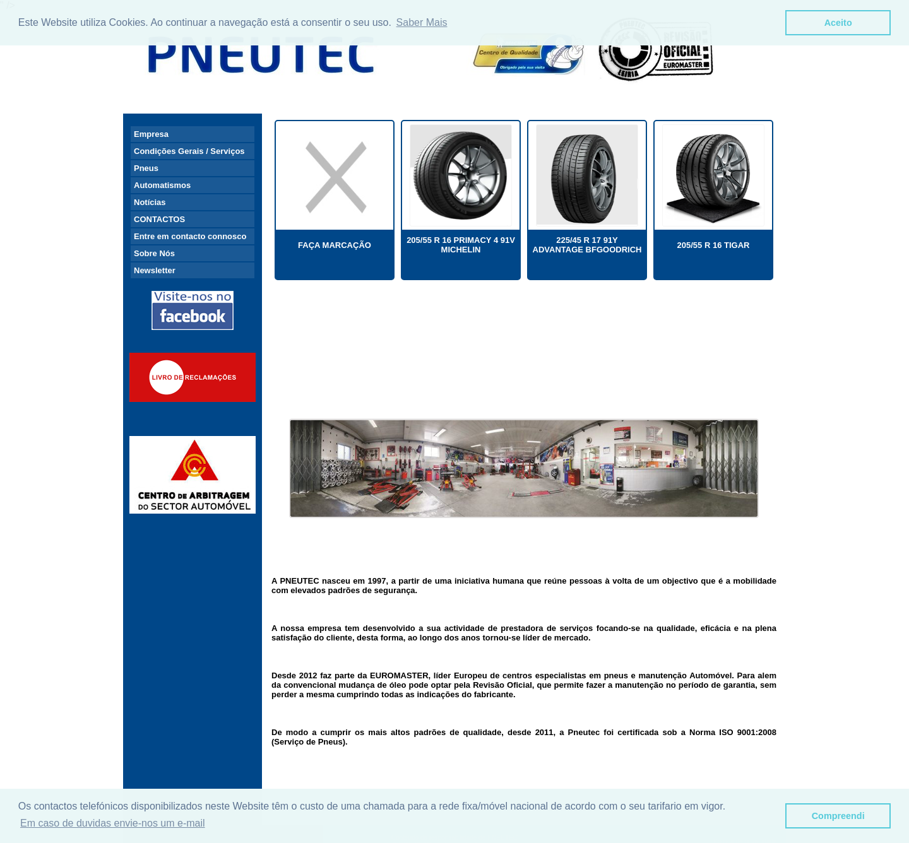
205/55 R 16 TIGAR (713, 245)
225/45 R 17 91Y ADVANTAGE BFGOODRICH (587, 244)
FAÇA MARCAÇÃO (334, 245)
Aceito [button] (838, 23)
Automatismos (162, 185)
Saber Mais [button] (422, 22)
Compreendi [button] (838, 816)
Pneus (146, 168)
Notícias (150, 202)
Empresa (151, 134)
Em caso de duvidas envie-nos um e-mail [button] (112, 823)
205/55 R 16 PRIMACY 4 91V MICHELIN (461, 244)
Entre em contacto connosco (190, 236)
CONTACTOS (159, 219)
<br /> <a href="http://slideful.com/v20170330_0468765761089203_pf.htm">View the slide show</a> (524, 356)
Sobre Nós (154, 253)
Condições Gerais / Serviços (189, 151)
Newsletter (154, 270)
